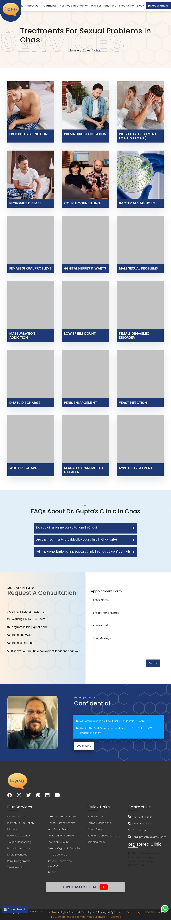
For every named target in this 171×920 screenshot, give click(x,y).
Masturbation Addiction (61, 835)
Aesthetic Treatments (74, 5)
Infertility (12, 829)
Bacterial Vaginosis (18, 848)
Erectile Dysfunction (19, 816)
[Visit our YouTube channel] (57, 795)
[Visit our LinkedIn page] (47, 795)
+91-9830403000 (20, 643)
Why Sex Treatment (103, 5)
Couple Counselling (19, 842)
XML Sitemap (57, 916)
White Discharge (57, 854)
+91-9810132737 (19, 635)
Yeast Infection (16, 867)
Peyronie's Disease (18, 835)
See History (84, 746)
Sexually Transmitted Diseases (59, 863)
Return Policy (95, 829)
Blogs (140, 5)
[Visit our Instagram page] (19, 795)
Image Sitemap (76, 916)
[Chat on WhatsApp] (164, 908)
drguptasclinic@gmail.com (27, 627)
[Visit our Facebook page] (9, 795)
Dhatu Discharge (17, 854)
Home (74, 50)
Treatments (48, 5)
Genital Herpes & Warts (61, 823)
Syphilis (51, 872)
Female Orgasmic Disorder (63, 848)
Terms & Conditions (99, 823)
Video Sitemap (96, 916)
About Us (32, 5)
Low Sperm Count (58, 842)
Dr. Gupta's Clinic (47, 912)
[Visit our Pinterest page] (38, 795)
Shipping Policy (96, 842)
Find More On (85, 887)
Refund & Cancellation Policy (104, 835)
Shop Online (126, 5)
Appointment (158, 5)
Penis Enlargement (18, 861)
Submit (153, 663)
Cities (86, 50)
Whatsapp (139, 830)
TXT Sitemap (114, 916)
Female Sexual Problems (62, 816)
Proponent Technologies (128, 912)
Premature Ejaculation (20, 823)
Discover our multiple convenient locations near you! (43, 651)
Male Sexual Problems (60, 829)
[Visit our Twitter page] (28, 795)
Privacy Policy (95, 816)
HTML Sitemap (153, 912)
